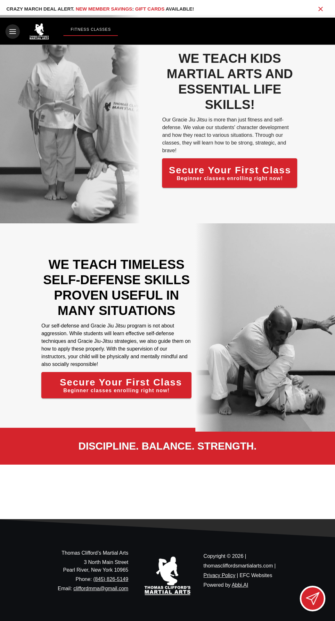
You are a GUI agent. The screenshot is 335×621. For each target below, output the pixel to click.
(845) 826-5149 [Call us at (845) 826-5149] (110, 578)
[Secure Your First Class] (229, 171)
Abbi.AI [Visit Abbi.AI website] (240, 583)
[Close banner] (321, 8)
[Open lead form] (312, 598)
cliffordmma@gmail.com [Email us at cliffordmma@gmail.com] (100, 587)
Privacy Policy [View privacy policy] (219, 574)
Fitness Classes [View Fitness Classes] (91, 29)
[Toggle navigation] (12, 31)
